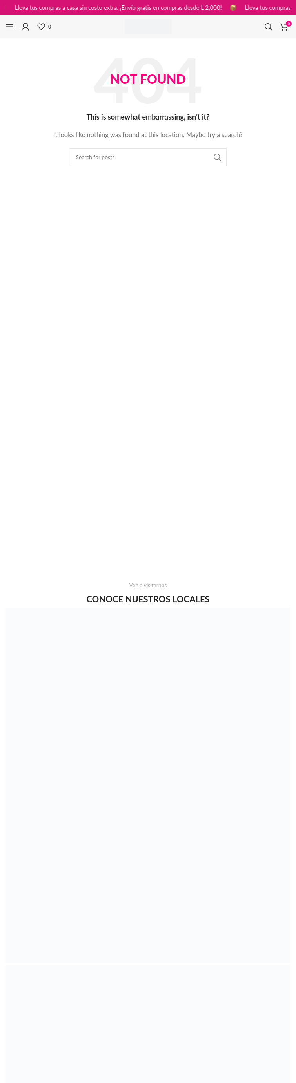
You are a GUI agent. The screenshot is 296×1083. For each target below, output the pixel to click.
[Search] (268, 26)
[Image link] (148, 784)
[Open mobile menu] (10, 26)
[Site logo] (148, 25)
